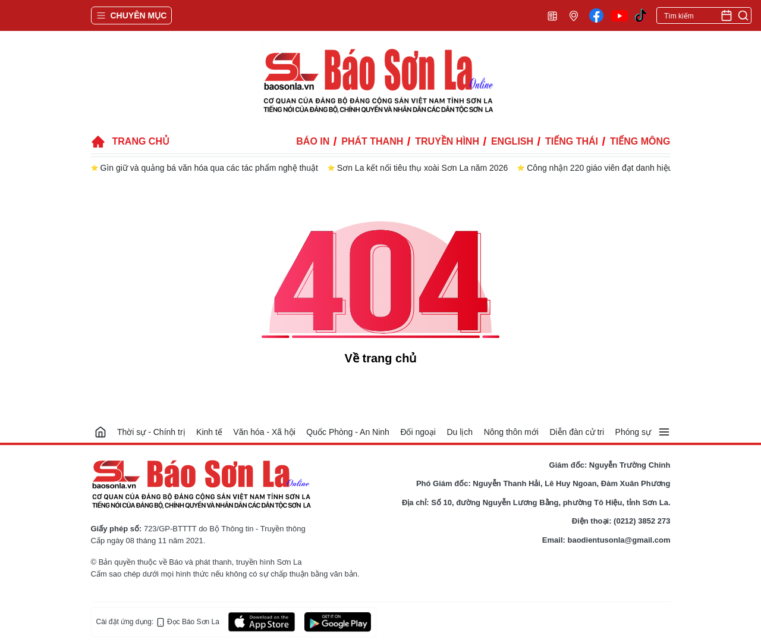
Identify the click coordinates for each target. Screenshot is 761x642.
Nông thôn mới (511, 432)
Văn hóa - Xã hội (264, 432)
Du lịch (459, 432)
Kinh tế (209, 432)
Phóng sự (633, 432)
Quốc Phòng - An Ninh (347, 432)
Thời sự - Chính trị (151, 432)
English (512, 141)
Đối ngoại (418, 432)
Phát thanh (372, 141)
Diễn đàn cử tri (576, 432)
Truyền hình (447, 141)
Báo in (312, 141)
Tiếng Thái (571, 141)
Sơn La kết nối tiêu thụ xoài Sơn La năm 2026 (422, 168)
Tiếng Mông (640, 141)
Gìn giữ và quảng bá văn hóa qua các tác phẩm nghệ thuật (209, 168)
